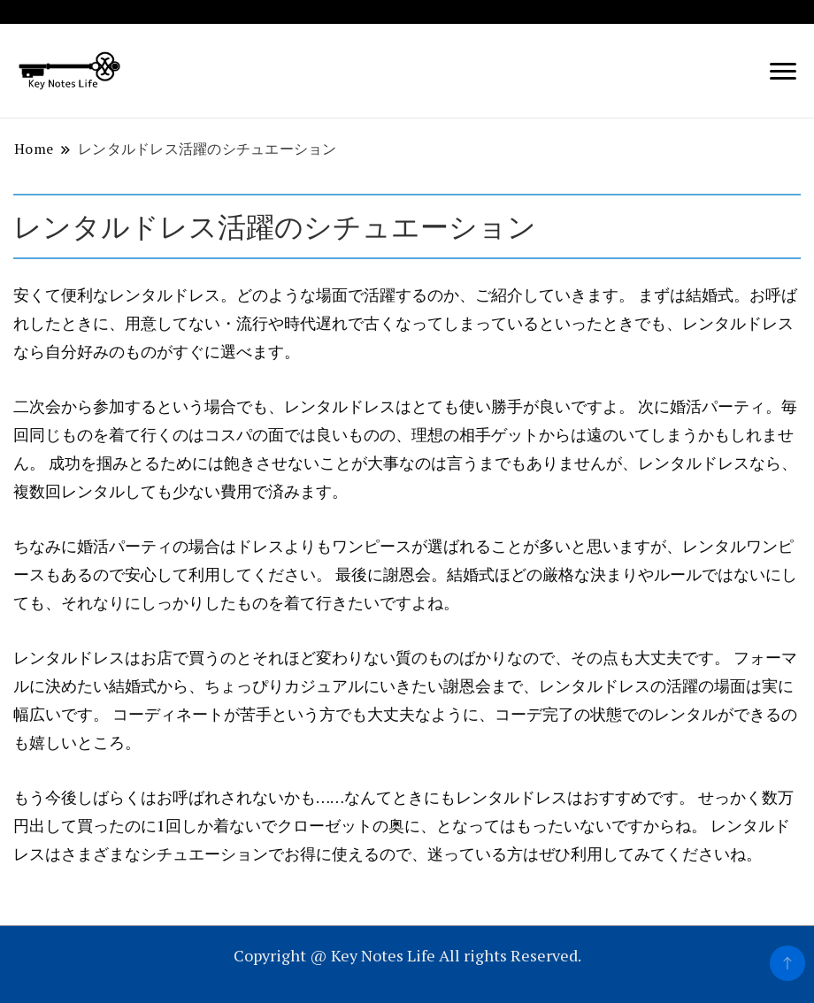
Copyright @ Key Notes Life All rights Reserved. (407, 955)
